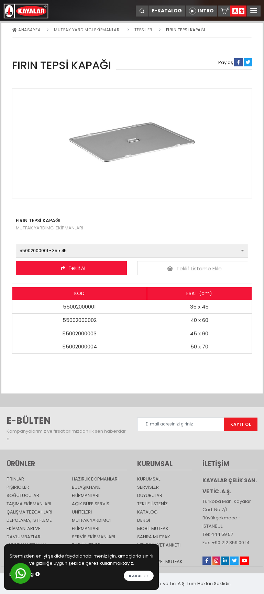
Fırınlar (15, 479)
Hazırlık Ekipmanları (95, 479)
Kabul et (138, 576)
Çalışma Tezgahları (29, 512)
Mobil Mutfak (152, 528)
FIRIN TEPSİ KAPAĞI (185, 30)
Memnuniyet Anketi (158, 545)
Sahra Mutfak (153, 536)
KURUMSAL (148, 479)
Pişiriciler (18, 487)
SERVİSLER (148, 487)
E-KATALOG (167, 10)
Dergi (143, 520)
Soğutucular (23, 495)
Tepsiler (143, 30)
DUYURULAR (149, 495)
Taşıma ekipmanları (29, 503)
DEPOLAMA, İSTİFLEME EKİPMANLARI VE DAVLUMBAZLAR (29, 528)
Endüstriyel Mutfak (160, 561)
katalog (147, 512)
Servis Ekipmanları (93, 536)
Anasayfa (26, 30)
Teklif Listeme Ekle (194, 268)
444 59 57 (222, 534)
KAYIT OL (240, 424)
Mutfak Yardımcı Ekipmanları (87, 30)
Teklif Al (73, 268)
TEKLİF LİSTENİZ (152, 503)
